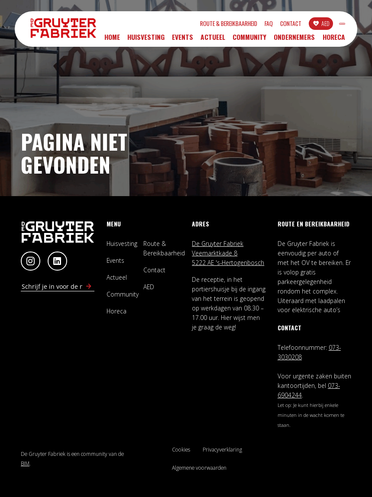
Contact (251, 25)
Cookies (181, 449)
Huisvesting (146, 39)
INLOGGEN (322, 24)
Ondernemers (294, 39)
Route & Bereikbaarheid (188, 25)
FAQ (229, 25)
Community (249, 39)
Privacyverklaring (222, 449)
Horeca (334, 39)
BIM (25, 463)
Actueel (213, 39)
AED (285, 24)
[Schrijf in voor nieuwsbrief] (88, 286)
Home (112, 39)
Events (182, 39)
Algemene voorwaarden (199, 467)
